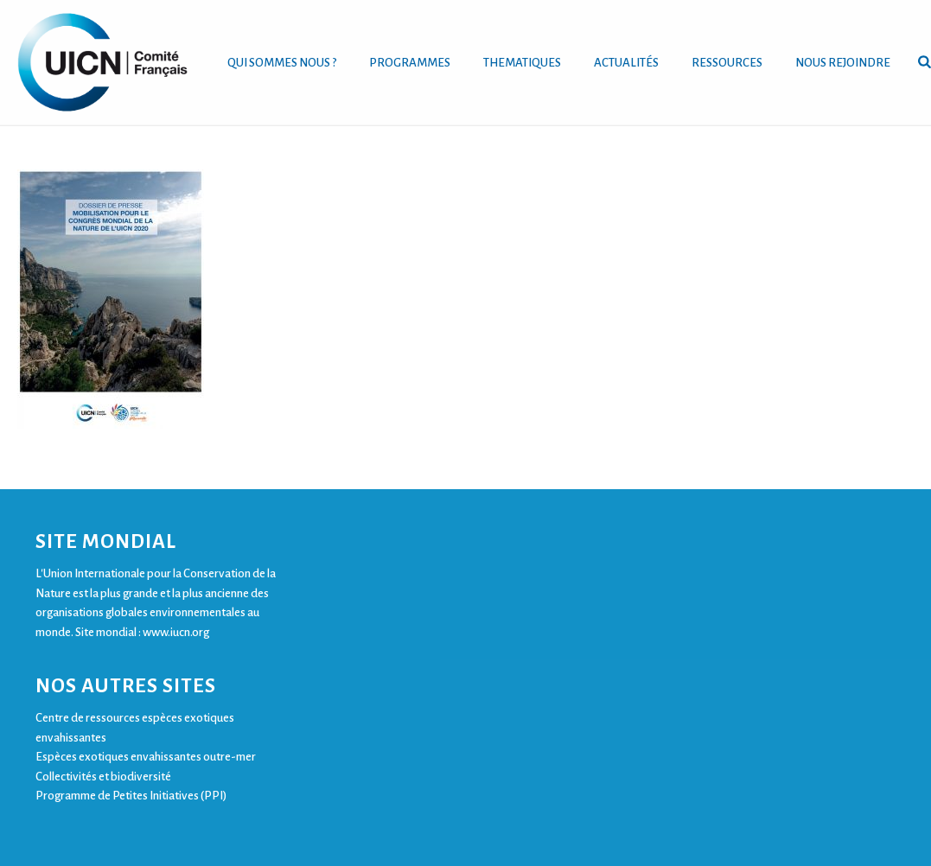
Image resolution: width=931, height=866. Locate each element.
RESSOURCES (727, 62)
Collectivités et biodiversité (103, 776)
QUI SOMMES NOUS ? (281, 62)
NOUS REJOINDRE (842, 62)
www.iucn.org (176, 632)
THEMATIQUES (522, 62)
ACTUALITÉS (626, 62)
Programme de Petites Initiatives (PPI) (130, 795)
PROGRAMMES (409, 62)
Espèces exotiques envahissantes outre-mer (145, 756)
